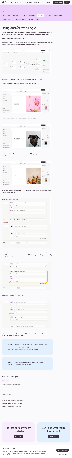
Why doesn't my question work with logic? (11, 406)
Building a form (16, 15)
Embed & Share (58, 15)
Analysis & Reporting (7, 19)
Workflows (12, 11)
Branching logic (20, 11)
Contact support (53, 436)
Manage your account (20, 19)
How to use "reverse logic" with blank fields (12, 403)
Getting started (6, 15)
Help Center (5, 11)
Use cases (31, 19)
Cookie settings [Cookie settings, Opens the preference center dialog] (62, 454)
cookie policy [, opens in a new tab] (15, 454)
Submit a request (58, 2)
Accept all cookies (62, 450)
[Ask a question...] (18, 2)
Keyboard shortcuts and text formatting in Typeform (14, 409)
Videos (38, 19)
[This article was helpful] (3, 380)
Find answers (18, 436)
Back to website (28, 2)
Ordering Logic (5, 397)
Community (36, 2)
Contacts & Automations (29, 15)
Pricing (42, 2)
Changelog (48, 2)
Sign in (66, 2)
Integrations (48, 15)
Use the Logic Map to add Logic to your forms (12, 400)
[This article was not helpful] (7, 380)
